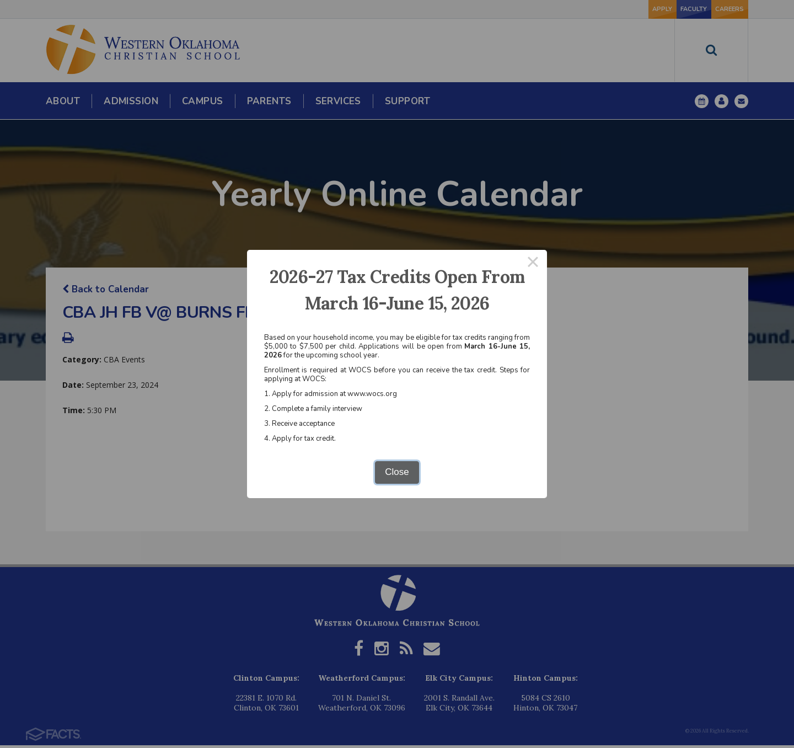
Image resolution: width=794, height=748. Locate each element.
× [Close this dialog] (533, 264)
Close (397, 472)
